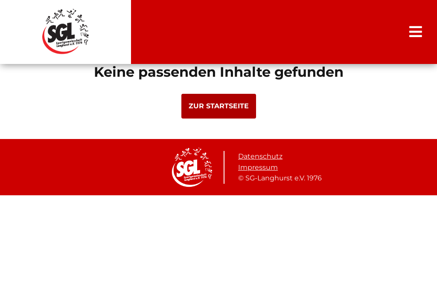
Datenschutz (260, 156)
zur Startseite (219, 106)
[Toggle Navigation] (415, 31)
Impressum (258, 167)
